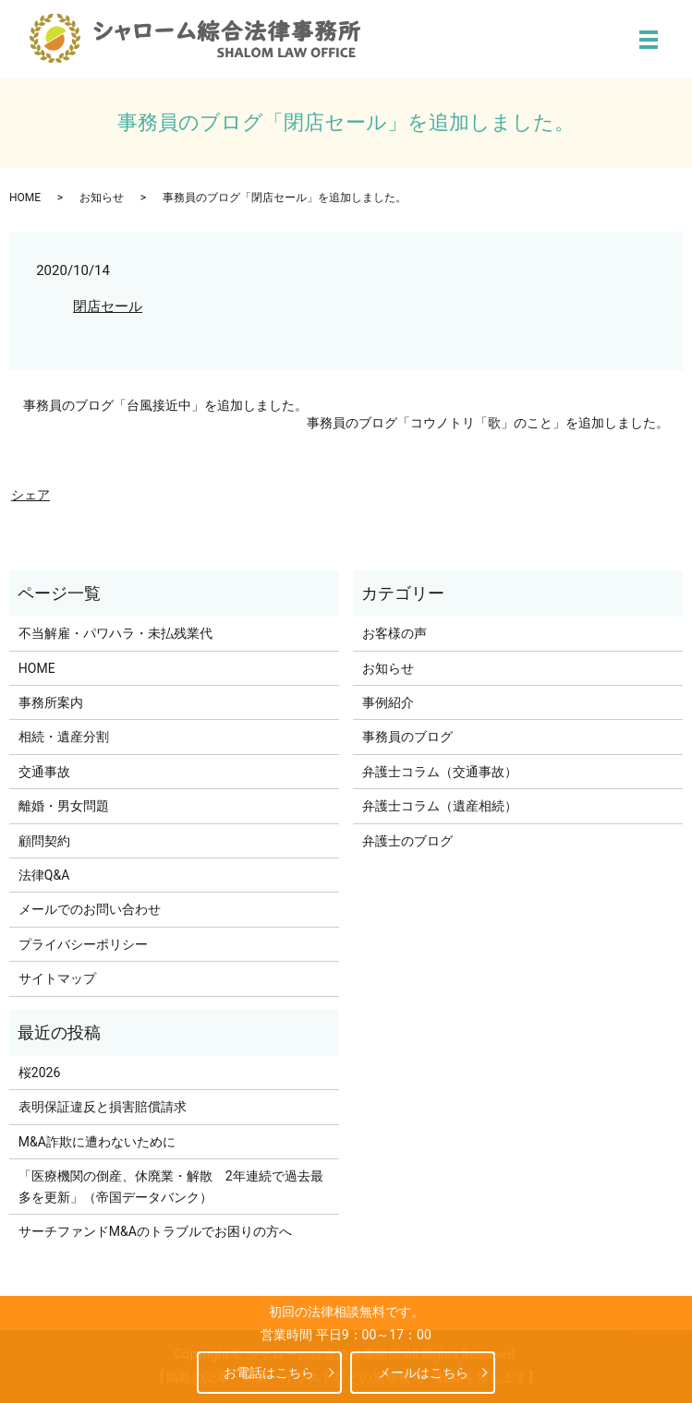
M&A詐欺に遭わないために (97, 1141)
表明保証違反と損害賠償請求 (102, 1106)
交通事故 (44, 771)
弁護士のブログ (407, 840)
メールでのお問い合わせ (89, 909)
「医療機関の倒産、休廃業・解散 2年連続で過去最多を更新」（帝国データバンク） (170, 1186)
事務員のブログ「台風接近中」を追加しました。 (165, 405)
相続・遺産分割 (63, 736)
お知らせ (101, 197)
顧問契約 (44, 840)
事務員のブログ (407, 736)
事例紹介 (388, 702)
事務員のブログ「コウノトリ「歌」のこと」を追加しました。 (488, 422)
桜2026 (39, 1072)
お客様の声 (394, 633)
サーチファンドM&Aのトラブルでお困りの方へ (155, 1231)
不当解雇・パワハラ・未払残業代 (115, 633)
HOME (25, 197)
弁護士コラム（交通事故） (439, 771)
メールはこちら (433, 1372)
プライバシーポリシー (83, 944)
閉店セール (107, 306)
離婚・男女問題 (63, 805)
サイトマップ (57, 978)
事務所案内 (50, 702)
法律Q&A (43, 875)
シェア (30, 494)
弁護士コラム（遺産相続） (439, 805)
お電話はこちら (258, 1372)
